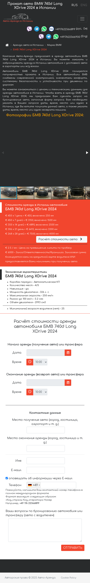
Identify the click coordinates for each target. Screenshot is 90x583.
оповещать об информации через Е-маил (39, 478)
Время (16, 362)
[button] (87, 152)
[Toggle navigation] (82, 18)
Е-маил (16, 470)
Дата (16, 352)
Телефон (15, 485)
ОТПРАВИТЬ (72, 547)
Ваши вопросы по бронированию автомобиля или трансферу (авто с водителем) (44, 513)
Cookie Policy (68, 578)
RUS (74, 5)
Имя (18, 460)
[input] (46, 352)
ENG (84, 5)
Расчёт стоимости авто (60, 239)
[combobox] (34, 485)
